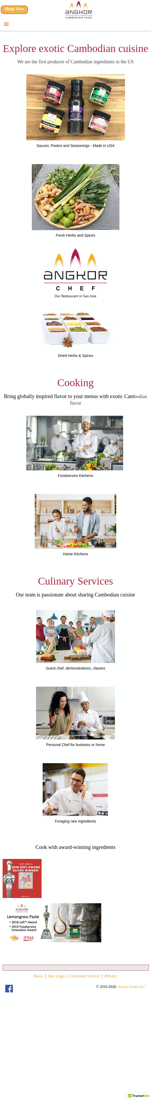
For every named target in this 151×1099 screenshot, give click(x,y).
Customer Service (85, 976)
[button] (6, 24)
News (38, 976)
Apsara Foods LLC (132, 987)
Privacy (111, 976)
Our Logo (56, 976)
